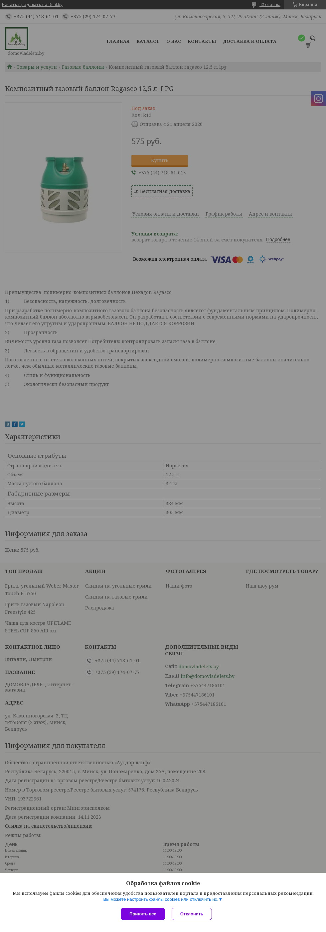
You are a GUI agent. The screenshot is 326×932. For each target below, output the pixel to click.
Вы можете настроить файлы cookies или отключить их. (160, 899)
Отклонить (191, 913)
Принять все (142, 913)
